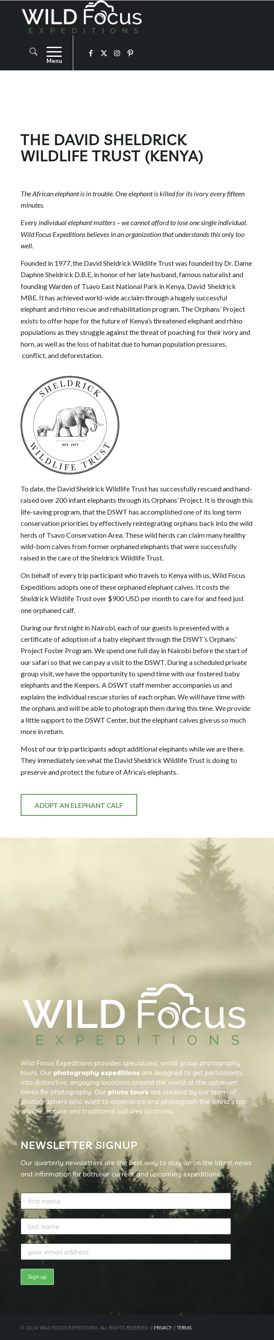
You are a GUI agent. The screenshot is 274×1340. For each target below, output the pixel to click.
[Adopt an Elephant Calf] (79, 805)
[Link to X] (103, 52)
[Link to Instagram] (117, 52)
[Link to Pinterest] (130, 52)
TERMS (184, 1328)
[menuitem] (29, 52)
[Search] (29, 52)
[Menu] (50, 52)
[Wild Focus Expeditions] (114, 17)
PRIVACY (163, 1328)
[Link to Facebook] (90, 52)
